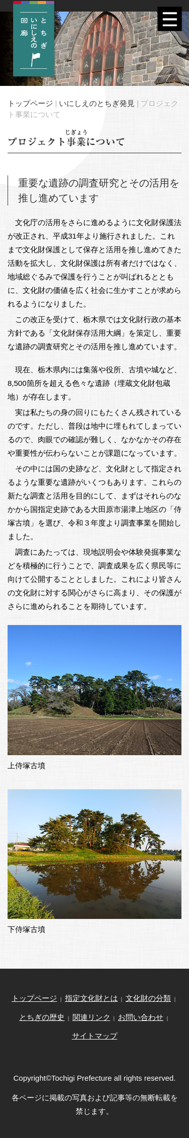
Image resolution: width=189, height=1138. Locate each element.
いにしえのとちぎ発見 (97, 103)
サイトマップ (94, 1035)
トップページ (30, 103)
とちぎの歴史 (42, 1017)
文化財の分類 (148, 998)
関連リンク (91, 1017)
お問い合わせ (140, 1017)
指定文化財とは (91, 998)
